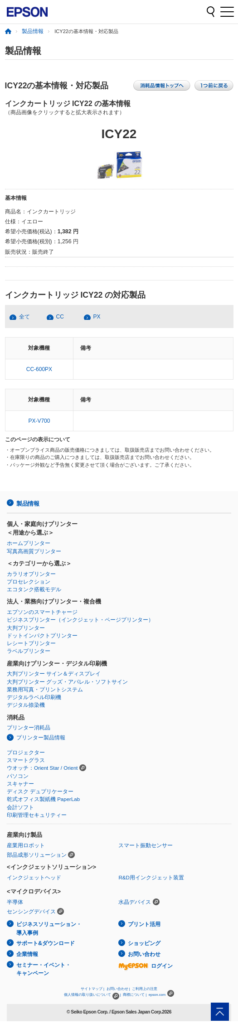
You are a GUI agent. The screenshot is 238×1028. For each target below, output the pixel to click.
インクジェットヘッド (34, 877)
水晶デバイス (134, 902)
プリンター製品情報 (40, 737)
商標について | (134, 995)
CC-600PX (39, 369)
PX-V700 (39, 421)
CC (60, 317)
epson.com (157, 995)
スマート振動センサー (145, 845)
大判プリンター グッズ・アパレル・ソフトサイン (67, 682)
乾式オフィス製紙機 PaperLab (43, 799)
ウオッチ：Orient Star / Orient (42, 768)
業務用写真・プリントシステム (45, 689)
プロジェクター (26, 752)
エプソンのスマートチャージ (42, 612)
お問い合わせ (144, 954)
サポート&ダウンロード (45, 943)
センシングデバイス (31, 911)
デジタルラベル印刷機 (34, 697)
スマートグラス (26, 760)
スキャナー (20, 784)
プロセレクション (28, 581)
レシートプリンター (31, 643)
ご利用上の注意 (144, 989)
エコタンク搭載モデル (34, 589)
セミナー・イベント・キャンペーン (43, 969)
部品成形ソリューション (37, 855)
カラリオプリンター (31, 574)
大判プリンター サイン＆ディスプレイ (54, 673)
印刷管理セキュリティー (37, 815)
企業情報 (27, 954)
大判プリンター (26, 628)
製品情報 (33, 31)
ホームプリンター (28, 543)
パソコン (18, 776)
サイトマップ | (92, 989)
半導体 (15, 902)
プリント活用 (144, 924)
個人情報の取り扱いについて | (92, 995)
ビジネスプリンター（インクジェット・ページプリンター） (80, 620)
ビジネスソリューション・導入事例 (49, 928)
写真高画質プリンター (34, 551)
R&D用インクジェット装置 (151, 877)
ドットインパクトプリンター (42, 635)
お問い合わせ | (118, 989)
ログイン (145, 966)
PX (97, 317)
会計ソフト (20, 807)
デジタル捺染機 (26, 705)
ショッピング (144, 943)
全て (24, 317)
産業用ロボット (26, 845)
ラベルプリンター (28, 651)
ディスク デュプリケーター (40, 791)
